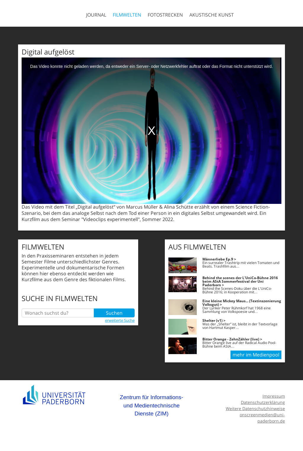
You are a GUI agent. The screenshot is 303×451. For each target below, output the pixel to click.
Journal (96, 15)
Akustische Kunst (211, 15)
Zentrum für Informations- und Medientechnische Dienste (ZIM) (151, 405)
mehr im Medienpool (256, 354)
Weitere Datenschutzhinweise (255, 408)
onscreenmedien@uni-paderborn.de (262, 418)
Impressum (273, 396)
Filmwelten (127, 15)
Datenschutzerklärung (263, 402)
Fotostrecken (165, 15)
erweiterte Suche (120, 320)
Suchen (114, 313)
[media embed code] (151, 130)
